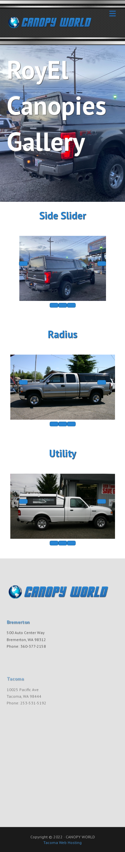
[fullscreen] (71, 305)
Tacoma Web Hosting (62, 842)
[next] (101, 263)
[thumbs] (54, 305)
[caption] (62, 305)
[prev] (23, 263)
